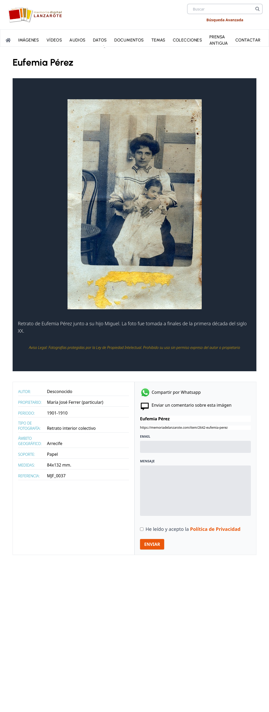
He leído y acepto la (193, 529)
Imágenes (28, 38)
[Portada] (8, 39)
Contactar (248, 38)
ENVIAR (152, 544)
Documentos (129, 38)
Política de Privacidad (215, 529)
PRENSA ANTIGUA (218, 39)
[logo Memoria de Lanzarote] (36, 14)
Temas (158, 38)
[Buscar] (257, 9)
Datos (100, 38)
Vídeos (54, 38)
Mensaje (147, 461)
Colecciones (187, 38)
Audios (77, 38)
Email (145, 436)
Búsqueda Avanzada (224, 19)
